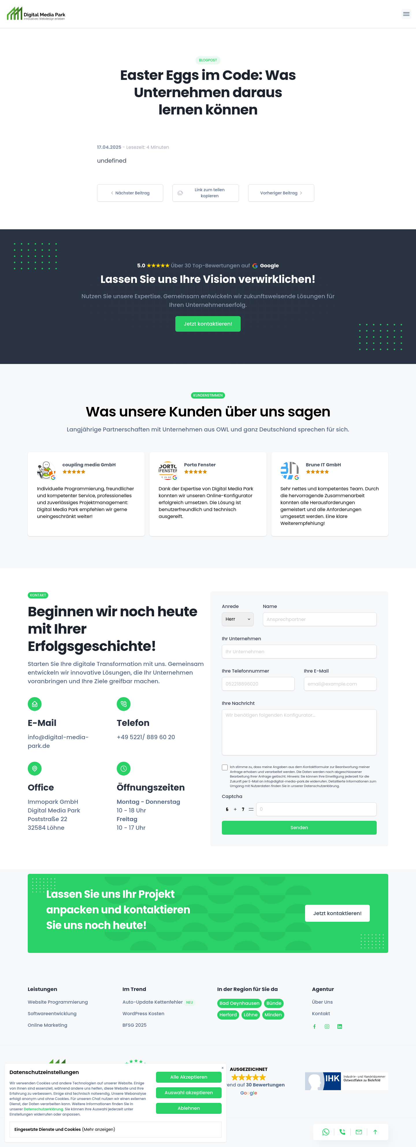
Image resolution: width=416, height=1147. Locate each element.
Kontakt (321, 1013)
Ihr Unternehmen (241, 638)
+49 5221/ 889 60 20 (146, 737)
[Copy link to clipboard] (205, 193)
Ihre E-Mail (316, 671)
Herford (228, 1014)
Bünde (273, 1003)
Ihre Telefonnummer (245, 671)
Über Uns (322, 1002)
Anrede (230, 606)
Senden (299, 827)
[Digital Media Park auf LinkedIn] (339, 1026)
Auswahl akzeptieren (189, 1092)
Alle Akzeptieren (188, 1077)
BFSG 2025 (134, 1025)
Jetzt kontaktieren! (208, 323)
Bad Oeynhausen (239, 1003)
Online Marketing (47, 1025)
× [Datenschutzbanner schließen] (222, 1068)
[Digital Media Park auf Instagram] (327, 1026)
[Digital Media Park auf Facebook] (314, 1026)
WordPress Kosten (143, 1013)
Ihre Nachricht (238, 703)
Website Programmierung (58, 1002)
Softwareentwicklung (52, 1013)
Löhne (251, 1014)
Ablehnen (189, 1108)
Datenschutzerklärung (43, 1109)
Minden (273, 1014)
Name (270, 606)
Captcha (232, 796)
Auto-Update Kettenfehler (158, 1002)
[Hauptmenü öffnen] (406, 14)
